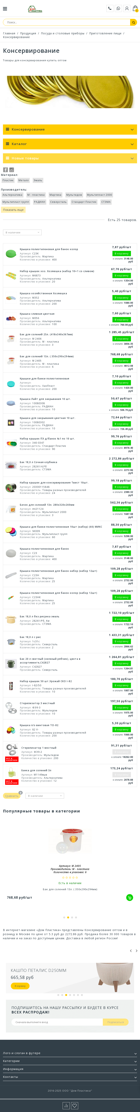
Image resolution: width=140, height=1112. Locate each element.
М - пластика (36, 194)
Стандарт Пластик (84, 202)
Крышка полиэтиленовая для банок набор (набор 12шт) (58, 571)
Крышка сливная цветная (37, 313)
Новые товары (25, 158)
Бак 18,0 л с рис (30, 637)
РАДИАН (39, 202)
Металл (24, 180)
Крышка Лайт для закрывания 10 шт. (45, 399)
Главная (9, 33)
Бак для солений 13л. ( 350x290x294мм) (47, 356)
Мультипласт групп (16, 202)
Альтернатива (12, 194)
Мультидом (74, 194)
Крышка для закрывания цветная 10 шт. (47, 418)
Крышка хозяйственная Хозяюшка (43, 293)
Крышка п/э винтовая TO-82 (39, 725)
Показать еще (13, 210)
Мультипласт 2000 (99, 194)
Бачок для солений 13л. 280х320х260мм (47, 504)
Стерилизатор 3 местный (37, 703)
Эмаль (38, 180)
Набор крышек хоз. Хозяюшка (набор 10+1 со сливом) (57, 271)
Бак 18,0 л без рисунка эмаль (39, 616)
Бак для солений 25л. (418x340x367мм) (46, 334)
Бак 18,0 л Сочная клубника (38, 462)
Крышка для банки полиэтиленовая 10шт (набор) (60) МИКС (61, 526)
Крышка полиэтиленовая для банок (44, 548)
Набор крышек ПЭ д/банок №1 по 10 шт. (47, 438)
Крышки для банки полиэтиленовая (44, 378)
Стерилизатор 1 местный (39, 747)
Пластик (8, 180)
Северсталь (58, 202)
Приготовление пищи (105, 33)
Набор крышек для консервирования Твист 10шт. (54, 482)
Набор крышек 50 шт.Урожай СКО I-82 (46, 681)
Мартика (55, 194)
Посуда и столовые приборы (62, 33)
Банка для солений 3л (36, 770)
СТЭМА (106, 202)
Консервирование (16, 37)
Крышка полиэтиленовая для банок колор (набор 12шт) (58, 593)
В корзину (20, 985)
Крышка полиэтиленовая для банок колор (49, 249)
